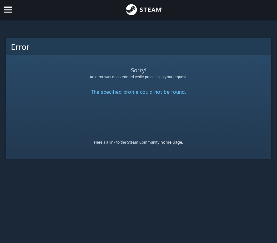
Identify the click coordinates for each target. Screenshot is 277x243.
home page (171, 142)
